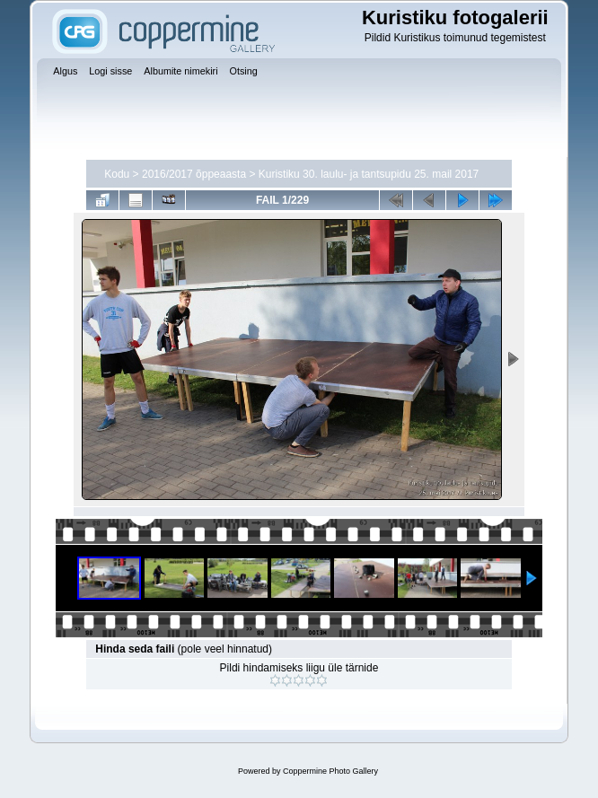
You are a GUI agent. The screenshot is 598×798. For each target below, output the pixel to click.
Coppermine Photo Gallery (330, 771)
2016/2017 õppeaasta (194, 174)
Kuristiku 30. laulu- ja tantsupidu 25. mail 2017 (369, 174)
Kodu (116, 174)
